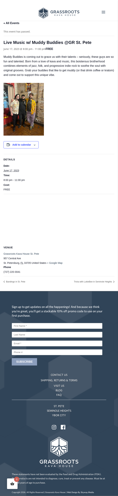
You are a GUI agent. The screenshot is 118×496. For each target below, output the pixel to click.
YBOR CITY (59, 415)
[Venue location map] (59, 219)
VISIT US (59, 385)
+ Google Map (55, 263)
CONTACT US (59, 374)
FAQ (59, 394)
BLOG (59, 390)
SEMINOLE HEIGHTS (59, 410)
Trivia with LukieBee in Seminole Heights (93, 281)
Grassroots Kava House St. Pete (21, 253)
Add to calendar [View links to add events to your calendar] (21, 144)
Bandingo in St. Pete (15, 281)
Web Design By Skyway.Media (80, 492)
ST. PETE (59, 406)
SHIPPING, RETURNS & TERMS (59, 380)
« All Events (11, 23)
